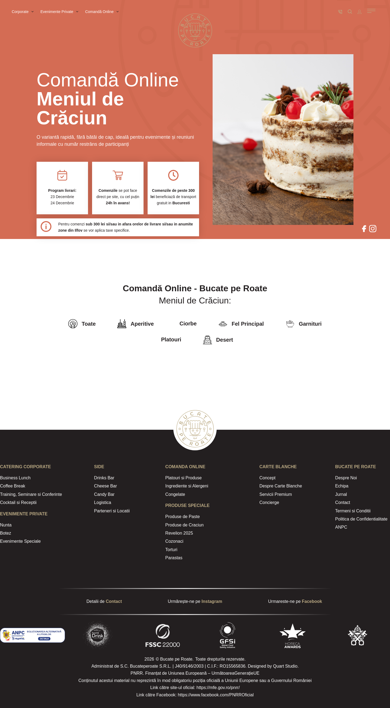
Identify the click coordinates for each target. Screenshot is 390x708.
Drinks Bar (104, 478)
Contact (342, 502)
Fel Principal (248, 324)
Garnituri (310, 324)
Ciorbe (188, 323)
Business (9, 478)
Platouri (171, 339)
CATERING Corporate (25, 466)
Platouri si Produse (183, 478)
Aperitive (142, 324)
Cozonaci (174, 541)
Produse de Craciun (184, 525)
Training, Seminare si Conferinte (31, 494)
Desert (224, 340)
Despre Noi (346, 478)
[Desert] (207, 339)
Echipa (342, 486)
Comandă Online (103, 11)
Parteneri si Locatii (112, 511)
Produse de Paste (182, 516)
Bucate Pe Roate (355, 466)
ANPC (341, 527)
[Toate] (72, 323)
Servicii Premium (275, 494)
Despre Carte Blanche (280, 486)
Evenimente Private (60, 11)
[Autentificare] (360, 12)
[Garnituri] (290, 323)
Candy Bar (104, 494)
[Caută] (350, 11)
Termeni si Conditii (353, 511)
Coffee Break (12, 486)
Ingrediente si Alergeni (186, 486)
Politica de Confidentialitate (361, 519)
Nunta (6, 525)
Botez (5, 533)
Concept (267, 478)
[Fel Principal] (222, 323)
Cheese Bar (105, 486)
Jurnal (341, 494)
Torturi (171, 549)
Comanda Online (185, 466)
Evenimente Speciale (20, 541)
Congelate (175, 494)
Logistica (102, 502)
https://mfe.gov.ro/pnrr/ (218, 687)
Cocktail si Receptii (18, 502)
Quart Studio (285, 666)
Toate (89, 324)
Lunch (24, 478)
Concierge (269, 502)
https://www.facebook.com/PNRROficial (215, 695)
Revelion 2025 (179, 533)
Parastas (173, 557)
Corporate (24, 11)
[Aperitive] (121, 323)
